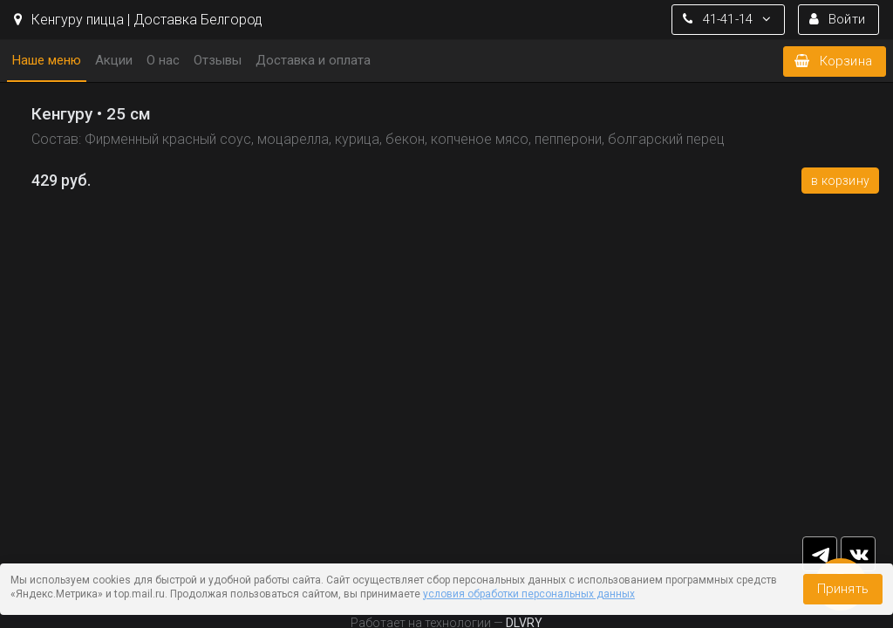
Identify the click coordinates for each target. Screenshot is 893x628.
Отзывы (218, 60)
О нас (163, 60)
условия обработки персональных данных (529, 594)
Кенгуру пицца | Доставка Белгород (138, 19)
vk (858, 553)
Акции (114, 60)
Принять (843, 589)
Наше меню (46, 60)
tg (819, 553)
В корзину (840, 181)
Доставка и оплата (313, 60)
